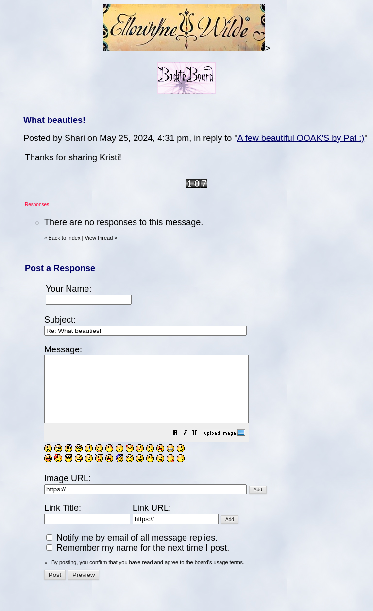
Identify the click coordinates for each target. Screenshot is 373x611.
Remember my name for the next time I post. (137, 561)
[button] (199, 447)
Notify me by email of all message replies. (132, 551)
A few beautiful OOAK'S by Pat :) (301, 138)
